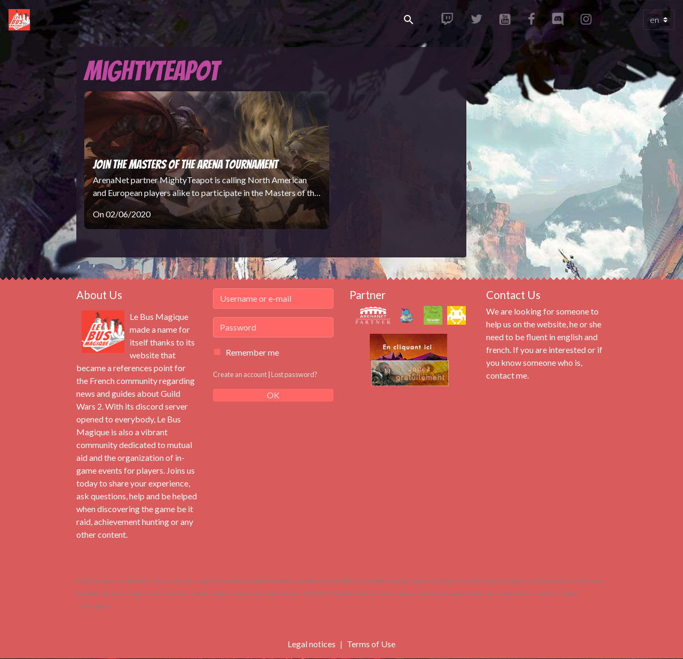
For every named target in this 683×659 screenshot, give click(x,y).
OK (273, 395)
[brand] (21, 19)
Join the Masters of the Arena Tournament (185, 164)
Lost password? (294, 374)
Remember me (252, 352)
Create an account (240, 374)
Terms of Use (371, 644)
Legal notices (312, 644)
